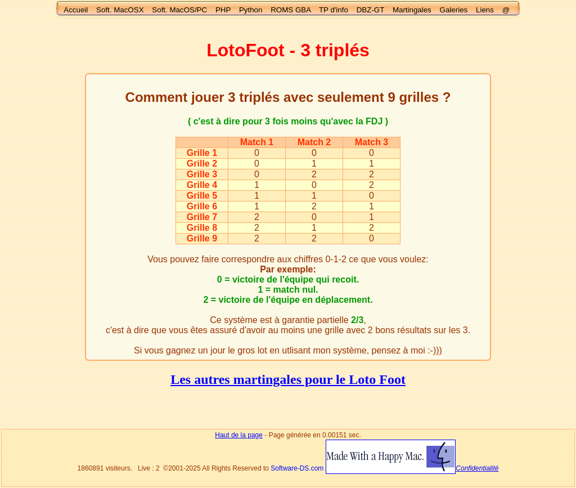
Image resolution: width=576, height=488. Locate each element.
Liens (485, 10)
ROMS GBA (290, 10)
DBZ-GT (370, 10)
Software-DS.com (297, 468)
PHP (223, 10)
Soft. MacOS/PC (179, 10)
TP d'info (333, 10)
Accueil (76, 10)
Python (251, 10)
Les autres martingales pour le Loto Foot (288, 379)
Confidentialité (477, 468)
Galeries (454, 10)
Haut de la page (239, 435)
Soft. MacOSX (119, 10)
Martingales (412, 10)
